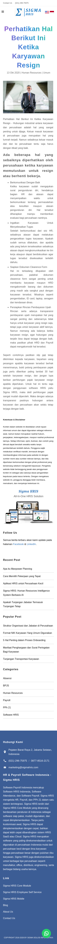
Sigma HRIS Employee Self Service (22, 892)
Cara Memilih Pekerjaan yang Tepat (22, 576)
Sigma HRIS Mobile (13, 898)
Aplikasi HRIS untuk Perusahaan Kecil (23, 583)
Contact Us (7, 3)
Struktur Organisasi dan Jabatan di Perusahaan (28, 625)
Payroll (6, 700)
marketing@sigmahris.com (23, 767)
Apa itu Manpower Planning (17, 569)
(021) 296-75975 (22, 3)
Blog (5, 905)
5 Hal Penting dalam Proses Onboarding (24, 640)
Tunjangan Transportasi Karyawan (21, 659)
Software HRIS (11, 714)
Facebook (18, 544)
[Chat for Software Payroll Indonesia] (46, 933)
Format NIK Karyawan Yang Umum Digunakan (27, 633)
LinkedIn (31, 544)
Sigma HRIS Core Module (17, 885)
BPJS (6, 685)
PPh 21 (7, 707)
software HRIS (38, 388)
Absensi (7, 678)
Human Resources (31, 72)
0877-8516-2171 (40, 760)
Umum (46, 72)
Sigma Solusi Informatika (40, 938)
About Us (8, 911)
